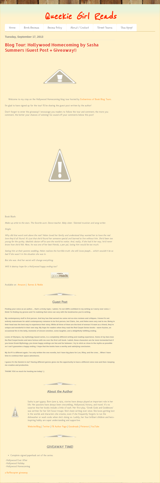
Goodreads (73, 426)
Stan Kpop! (126, 28)
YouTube (95, 426)
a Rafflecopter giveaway (16, 472)
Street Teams (104, 28)
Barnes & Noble (35, 284)
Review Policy (55, 28)
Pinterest (84, 426)
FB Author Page (59, 426)
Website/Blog (34, 426)
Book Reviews (31, 28)
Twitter (46, 426)
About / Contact (80, 28)
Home (12, 28)
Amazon (21, 284)
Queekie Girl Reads (80, 16)
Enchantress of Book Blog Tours (95, 99)
